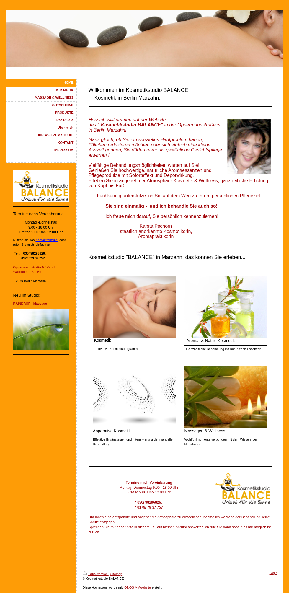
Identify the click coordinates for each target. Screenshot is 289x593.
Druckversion (96, 574)
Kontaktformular (46, 240)
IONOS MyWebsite (137, 587)
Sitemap (116, 574)
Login (273, 573)
